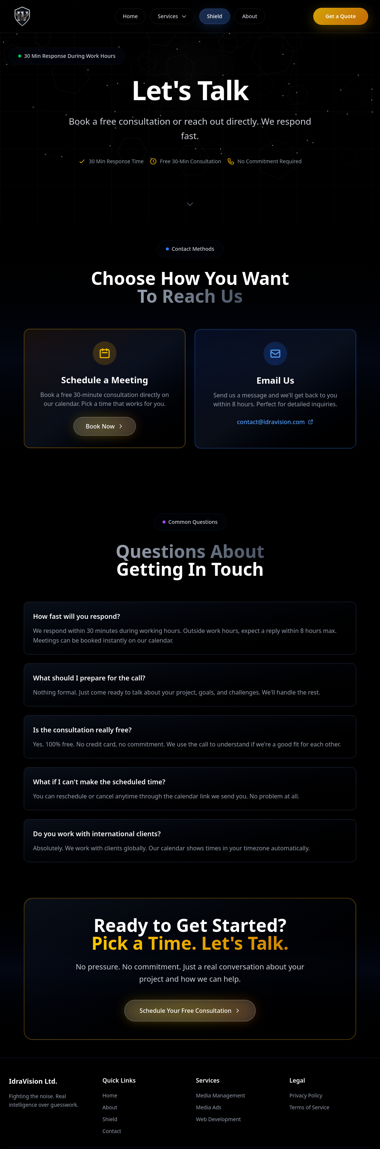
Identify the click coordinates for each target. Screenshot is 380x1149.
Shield (214, 16)
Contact (111, 1131)
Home (130, 16)
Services (172, 16)
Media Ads (209, 1107)
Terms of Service (309, 1107)
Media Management (220, 1095)
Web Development (218, 1119)
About (250, 16)
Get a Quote (340, 16)
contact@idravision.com (275, 429)
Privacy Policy (305, 1095)
